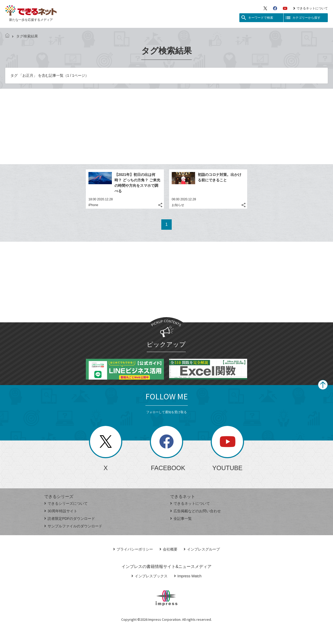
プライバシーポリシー (133, 549)
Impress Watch (188, 576)
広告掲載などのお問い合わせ (195, 511)
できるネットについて (310, 8)
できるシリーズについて (66, 503)
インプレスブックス (149, 576)
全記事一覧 (181, 518)
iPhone (93, 205)
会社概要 (168, 549)
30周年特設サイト (60, 511)
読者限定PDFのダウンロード (69, 518)
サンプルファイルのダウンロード (73, 526)
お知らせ (178, 205)
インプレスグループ (202, 549)
